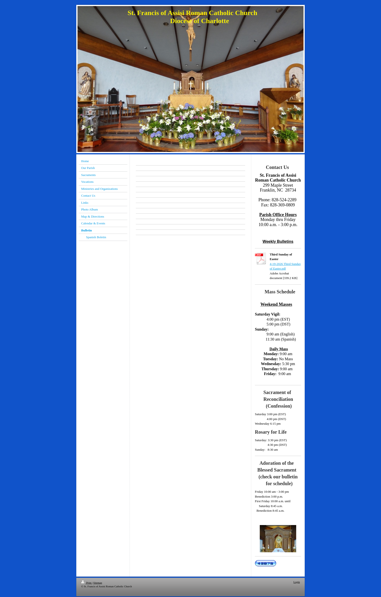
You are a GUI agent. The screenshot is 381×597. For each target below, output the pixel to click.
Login (297, 581)
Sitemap (97, 582)
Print (86, 582)
